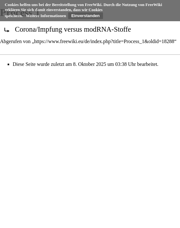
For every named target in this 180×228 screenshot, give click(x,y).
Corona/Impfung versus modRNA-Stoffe (73, 29)
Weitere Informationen (46, 15)
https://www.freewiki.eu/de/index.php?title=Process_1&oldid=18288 (104, 41)
